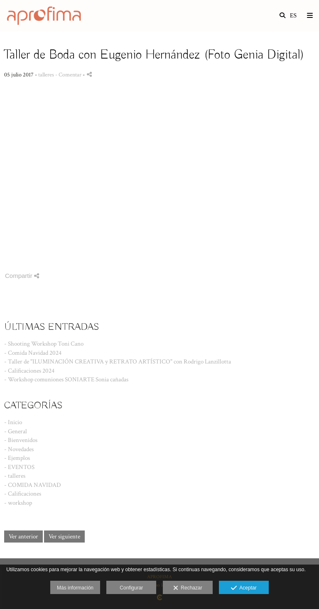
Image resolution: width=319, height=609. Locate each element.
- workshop (18, 503)
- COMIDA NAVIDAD (32, 485)
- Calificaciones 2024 (29, 371)
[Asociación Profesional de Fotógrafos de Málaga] (42, 15)
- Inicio (13, 422)
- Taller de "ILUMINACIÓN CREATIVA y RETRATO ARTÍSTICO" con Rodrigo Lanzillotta (117, 362)
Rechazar (187, 588)
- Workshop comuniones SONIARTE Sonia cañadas (66, 379)
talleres (46, 75)
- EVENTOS (19, 467)
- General (15, 431)
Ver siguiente (64, 536)
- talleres (14, 476)
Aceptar (243, 588)
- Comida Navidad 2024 (32, 353)
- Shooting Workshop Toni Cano (43, 344)
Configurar (131, 588)
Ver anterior (23, 536)
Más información (75, 588)
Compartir (22, 275)
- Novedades (19, 449)
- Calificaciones (22, 494)
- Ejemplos (17, 458)
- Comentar (69, 75)
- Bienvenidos (20, 440)
